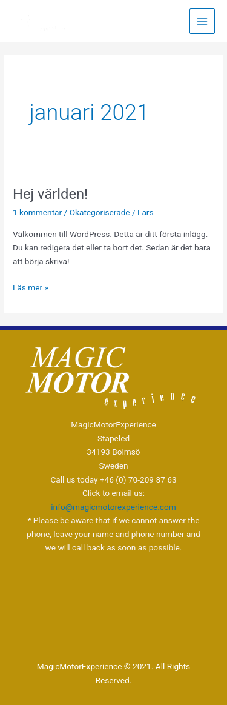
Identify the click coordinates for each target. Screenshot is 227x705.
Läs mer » (30, 286)
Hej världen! (50, 193)
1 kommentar (37, 212)
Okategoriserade (100, 212)
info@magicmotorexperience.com (113, 507)
